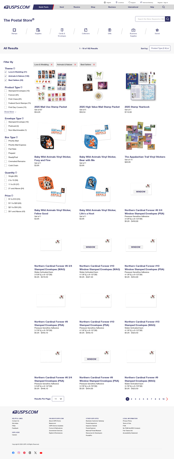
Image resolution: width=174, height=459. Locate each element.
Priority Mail (13, 140)
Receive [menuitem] (77, 7)
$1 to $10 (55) (14, 199)
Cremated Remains (16, 161)
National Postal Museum (93, 430)
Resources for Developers (94, 433)
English (106, 2)
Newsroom (52, 423)
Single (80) (13, 176)
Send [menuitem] (62, 7)
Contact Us (15, 421)
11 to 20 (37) (13, 184)
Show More (9, 111)
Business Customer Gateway (95, 421)
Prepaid (11, 153)
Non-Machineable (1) (17, 130)
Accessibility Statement (130, 433)
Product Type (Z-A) (159, 48)
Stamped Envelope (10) (18, 122)
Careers (14, 435)
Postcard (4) (13, 126)
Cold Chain (13, 165)
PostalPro (89, 435)
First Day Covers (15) (17, 107)
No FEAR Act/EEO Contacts (131, 428)
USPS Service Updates (56, 425)
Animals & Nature (65, 64)
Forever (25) (13, 95)
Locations (121, 2)
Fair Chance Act (128, 430)
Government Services (55, 430)
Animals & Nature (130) (18, 76)
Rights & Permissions (55, 433)
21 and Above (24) (16, 188)
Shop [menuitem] (93, 7)
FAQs (13, 425)
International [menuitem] (133, 7)
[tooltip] (14, 68)
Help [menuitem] (152, 7)
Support (133, 2)
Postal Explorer (91, 428)
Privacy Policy (127, 421)
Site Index (15, 423)
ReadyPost (13, 157)
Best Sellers (86, 64)
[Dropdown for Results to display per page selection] (58, 398)
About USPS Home (55, 421)
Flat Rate (12, 149)
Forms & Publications (55, 428)
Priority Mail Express (17, 145)
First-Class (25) (15, 99)
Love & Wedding (41, 64)
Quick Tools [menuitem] (43, 7)
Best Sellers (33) (15, 80)
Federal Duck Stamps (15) (19, 103)
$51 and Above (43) (16, 211)
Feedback (15, 428)
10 (163, 399)
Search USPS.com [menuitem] (164, 7)
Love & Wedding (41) (17, 72)
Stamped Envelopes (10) (18, 91)
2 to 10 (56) (13, 180)
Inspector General (91, 425)
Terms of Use (127, 423)
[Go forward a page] (167, 399)
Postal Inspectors (91, 423)
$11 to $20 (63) (14, 203)
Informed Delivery (148, 2)
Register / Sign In (163, 2)
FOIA (124, 425)
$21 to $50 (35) (14, 207)
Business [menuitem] (112, 7)
